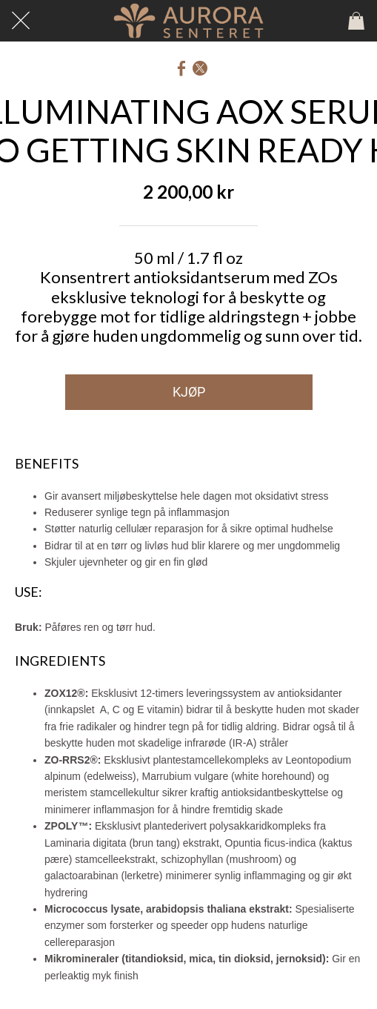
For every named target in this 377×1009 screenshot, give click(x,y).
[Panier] (356, 21)
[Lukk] (21, 21)
